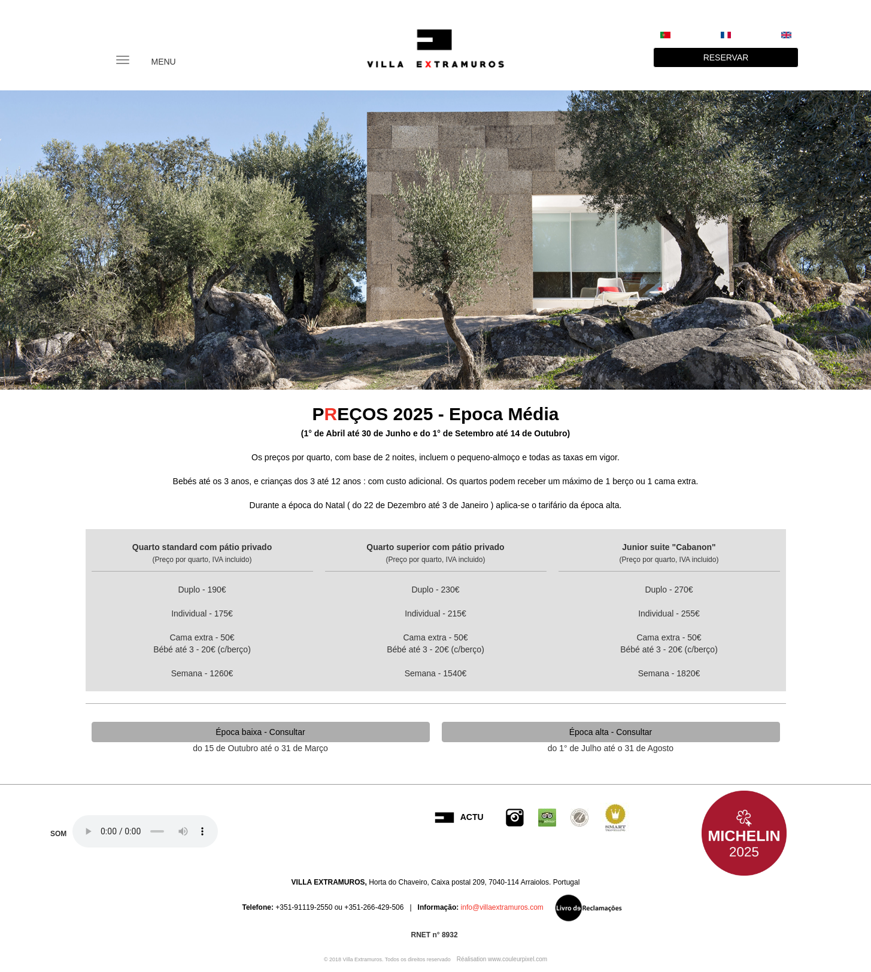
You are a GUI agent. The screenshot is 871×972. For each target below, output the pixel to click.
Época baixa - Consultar (260, 732)
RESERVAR (726, 57)
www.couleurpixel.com (517, 959)
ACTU (472, 817)
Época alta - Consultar (611, 732)
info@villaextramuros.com (501, 907)
